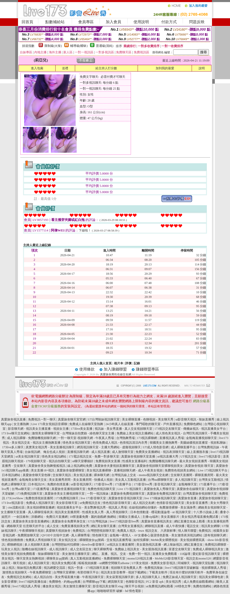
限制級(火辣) (53, 46)
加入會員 (113, 22)
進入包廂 (37, 68)
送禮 (65, 68)
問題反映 (197, 22)
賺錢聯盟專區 (147, 369)
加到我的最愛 (165, 68)
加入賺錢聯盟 (115, 369)
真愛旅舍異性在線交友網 (115, 374)
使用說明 (141, 22)
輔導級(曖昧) (79, 46)
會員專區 (86, 22)
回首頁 (27, 22)
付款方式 (169, 22)
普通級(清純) (104, 46)
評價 (128, 363)
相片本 (118, 363)
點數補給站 (55, 22)
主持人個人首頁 (101, 363)
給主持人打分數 (106, 68)
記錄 (137, 363)
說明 (202, 68)
